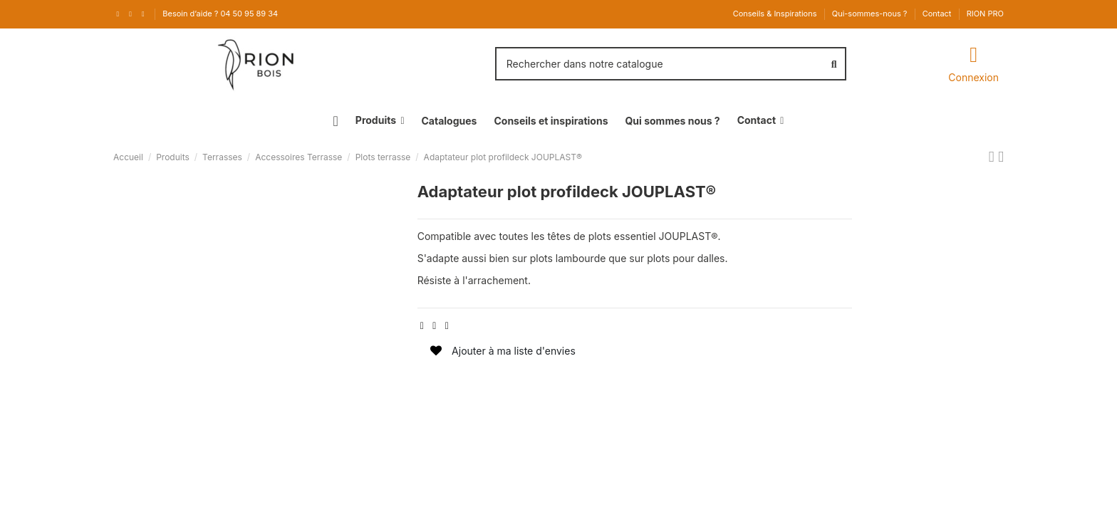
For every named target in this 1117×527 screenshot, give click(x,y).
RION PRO (985, 14)
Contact (938, 14)
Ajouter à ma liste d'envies (503, 351)
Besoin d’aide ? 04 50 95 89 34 (220, 14)
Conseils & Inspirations (776, 14)
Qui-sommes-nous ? (871, 14)
